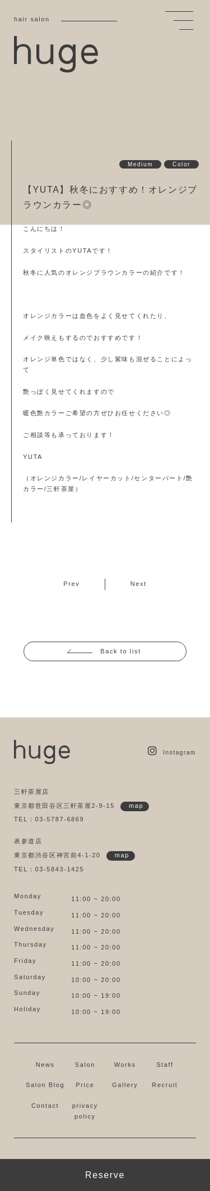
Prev (71, 583)
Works (125, 1064)
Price (85, 1084)
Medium (140, 164)
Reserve (105, 1175)
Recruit (165, 1084)
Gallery (125, 1084)
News (45, 1064)
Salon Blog (45, 1084)
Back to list (120, 651)
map (136, 805)
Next (138, 583)
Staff (164, 1064)
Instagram (172, 752)
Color (181, 164)
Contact (45, 1105)
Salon (85, 1064)
